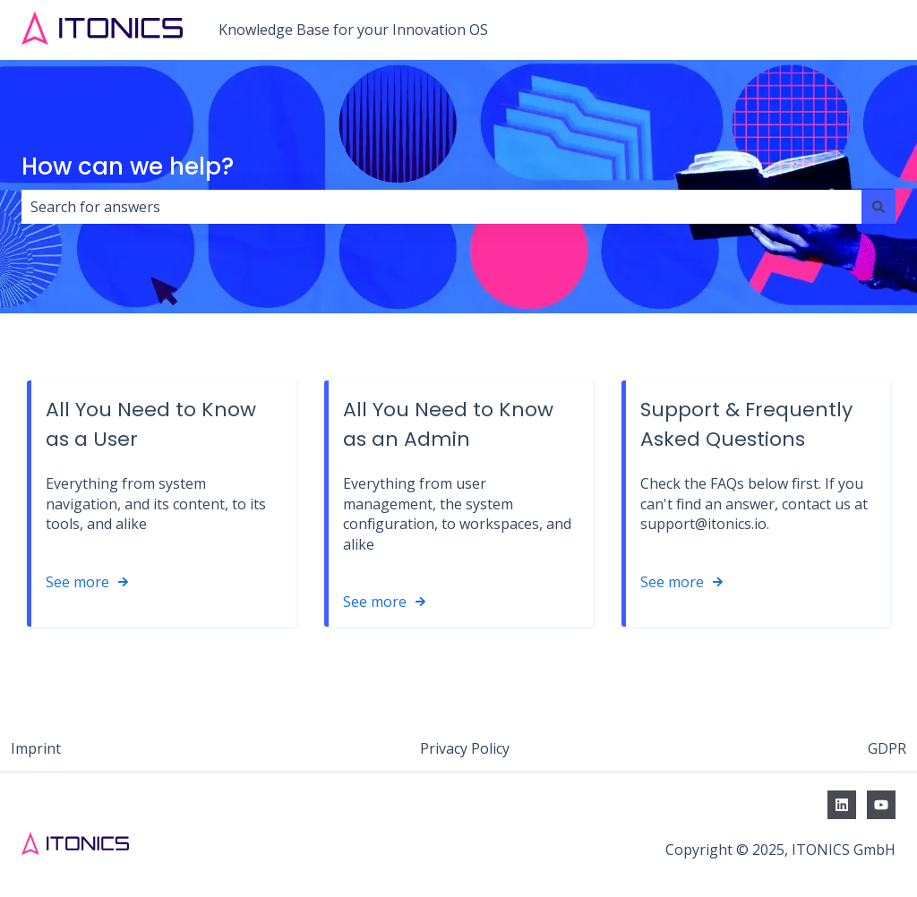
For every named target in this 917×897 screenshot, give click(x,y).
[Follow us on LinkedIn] (841, 804)
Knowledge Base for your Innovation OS (353, 29)
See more (77, 582)
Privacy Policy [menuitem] (465, 748)
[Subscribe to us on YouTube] (881, 804)
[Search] (878, 207)
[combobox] (441, 207)
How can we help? (127, 166)
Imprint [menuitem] (36, 748)
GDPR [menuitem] (887, 748)
